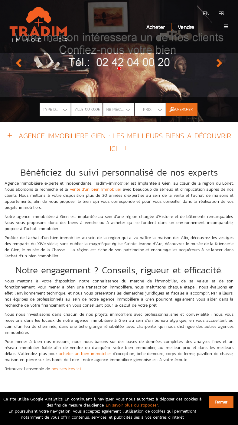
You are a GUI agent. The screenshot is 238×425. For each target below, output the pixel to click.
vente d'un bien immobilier (95, 189)
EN (206, 13)
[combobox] (55, 109)
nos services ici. (66, 369)
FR (221, 13)
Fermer (221, 402)
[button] (18, 61)
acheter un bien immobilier (85, 354)
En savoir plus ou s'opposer (132, 405)
